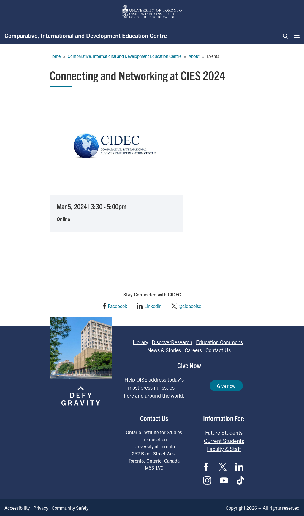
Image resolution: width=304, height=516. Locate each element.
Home (55, 56)
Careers (193, 350)
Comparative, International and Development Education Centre (85, 35)
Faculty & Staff (224, 448)
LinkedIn (153, 306)
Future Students (224, 432)
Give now (226, 386)
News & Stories (164, 350)
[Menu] (295, 36)
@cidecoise (190, 306)
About (194, 56)
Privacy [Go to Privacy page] (40, 508)
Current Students (224, 440)
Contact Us (218, 350)
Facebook (117, 306)
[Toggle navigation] (283, 36)
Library (140, 342)
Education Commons (219, 342)
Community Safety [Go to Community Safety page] (70, 508)
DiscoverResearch (172, 342)
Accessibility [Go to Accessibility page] (17, 508)
